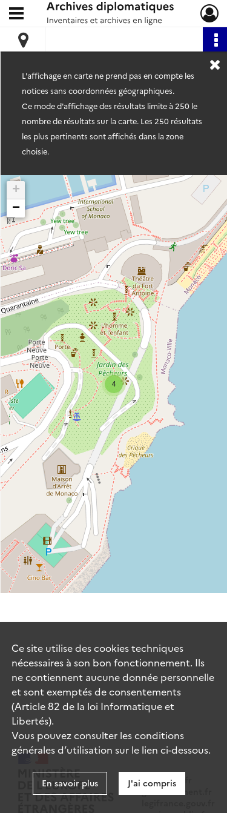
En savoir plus (70, 783)
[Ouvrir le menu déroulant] (16, 14)
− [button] (16, 208)
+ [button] (16, 190)
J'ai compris (152, 783)
